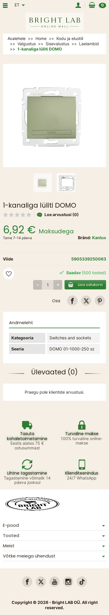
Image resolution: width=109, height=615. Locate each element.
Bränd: (84, 237)
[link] (72, 301)
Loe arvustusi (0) (58, 214)
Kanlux (99, 237)
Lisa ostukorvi (85, 284)
